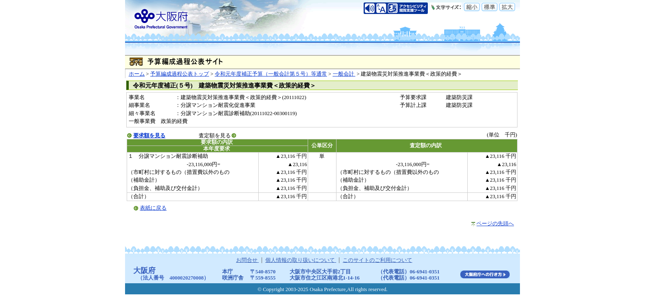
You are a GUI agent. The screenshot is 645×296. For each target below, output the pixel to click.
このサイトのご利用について (377, 260)
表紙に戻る (153, 208)
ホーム (137, 74)
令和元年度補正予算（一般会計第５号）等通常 (271, 74)
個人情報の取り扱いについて (300, 260)
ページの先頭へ (495, 224)
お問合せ (247, 260)
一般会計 (344, 74)
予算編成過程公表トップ (179, 74)
